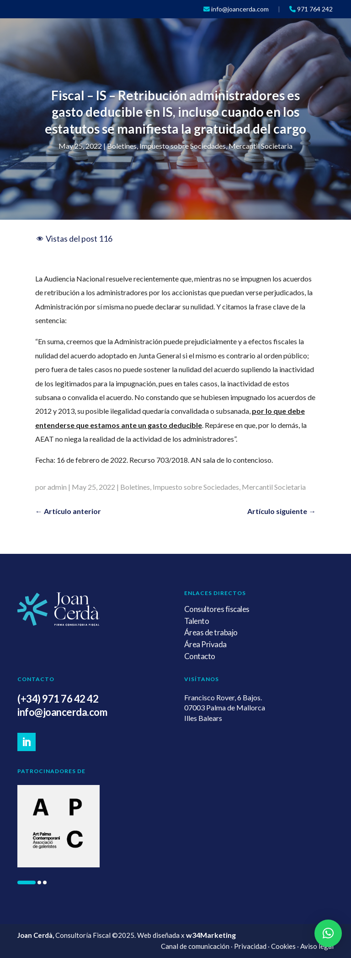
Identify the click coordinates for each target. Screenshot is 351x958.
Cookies (283, 946)
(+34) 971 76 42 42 (57, 699)
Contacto (199, 656)
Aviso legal (317, 946)
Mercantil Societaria (260, 145)
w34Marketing (211, 935)
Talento (196, 621)
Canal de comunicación (195, 946)
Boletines (122, 145)
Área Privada (205, 644)
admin (57, 486)
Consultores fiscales (217, 609)
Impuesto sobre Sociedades (182, 145)
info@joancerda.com (62, 712)
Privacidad (250, 946)
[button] (26, 882)
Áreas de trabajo (211, 632)
